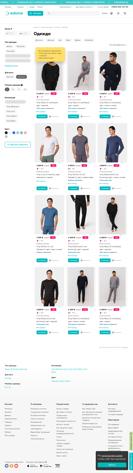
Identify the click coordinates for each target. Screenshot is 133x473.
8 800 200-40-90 (120, 7)
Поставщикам (113, 424)
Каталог (35, 13)
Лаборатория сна (38, 425)
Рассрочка (60, 440)
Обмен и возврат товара (63, 445)
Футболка (20, 46)
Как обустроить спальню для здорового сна (92, 413)
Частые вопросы (37, 439)
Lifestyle (57, 27)
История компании (38, 415)
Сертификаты (36, 429)
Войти (105, 13)
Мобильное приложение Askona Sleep (92, 428)
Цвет (7, 129)
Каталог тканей (62, 424)
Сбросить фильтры (19, 144)
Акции (31, 7)
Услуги (40, 7)
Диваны (8, 415)
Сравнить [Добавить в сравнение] (53, 116)
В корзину (42, 116)
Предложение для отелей (115, 432)
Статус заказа (103, 7)
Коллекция (10, 97)
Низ (60, 40)
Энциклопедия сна (89, 423)
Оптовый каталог (115, 437)
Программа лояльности (66, 421)
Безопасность (62, 452)
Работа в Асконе (37, 419)
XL (25, 89)
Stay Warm (11, 121)
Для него (21, 77)
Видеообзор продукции (40, 432)
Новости (34, 435)
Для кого (9, 72)
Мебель (8, 432)
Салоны (20, 7)
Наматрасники (11, 419)
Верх (68, 40)
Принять (112, 465)
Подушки (8, 422)
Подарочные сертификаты (61, 416)
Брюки (9, 46)
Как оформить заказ (64, 428)
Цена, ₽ (8, 29)
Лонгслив (10, 51)
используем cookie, (112, 455)
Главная (36, 27)
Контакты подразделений (114, 410)
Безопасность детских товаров (91, 419)
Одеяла (8, 425)
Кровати (8, 412)
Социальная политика (39, 412)
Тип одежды (10, 42)
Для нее (10, 77)
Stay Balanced (13, 107)
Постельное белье (12, 429)
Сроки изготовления (64, 449)
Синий (61, 381)
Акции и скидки (62, 409)
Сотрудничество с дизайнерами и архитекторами (115, 448)
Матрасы (8, 409)
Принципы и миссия (38, 409)
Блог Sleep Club (88, 409)
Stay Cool (11, 111)
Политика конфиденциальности (65, 432)
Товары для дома (47, 27)
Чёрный (54, 381)
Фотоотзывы (10, 435)
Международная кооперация (114, 441)
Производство (36, 422)
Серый (67, 381)
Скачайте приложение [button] (35, 462)
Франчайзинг (113, 428)
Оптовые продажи (115, 414)
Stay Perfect (12, 116)
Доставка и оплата (64, 412)
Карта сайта (61, 456)
